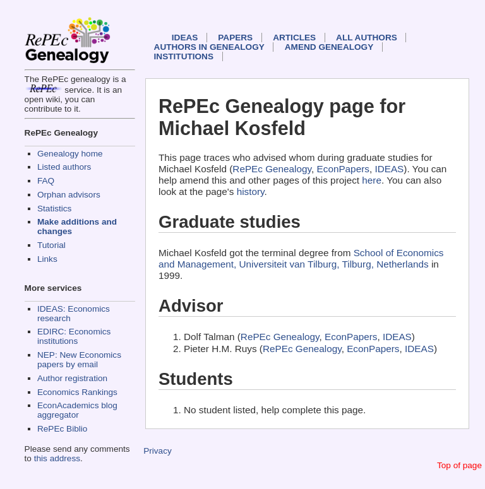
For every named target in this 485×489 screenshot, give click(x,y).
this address (57, 458)
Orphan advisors (68, 194)
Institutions (183, 56)
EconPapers (343, 168)
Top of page (459, 465)
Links (47, 259)
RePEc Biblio (62, 428)
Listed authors (64, 167)
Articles (294, 37)
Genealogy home (70, 153)
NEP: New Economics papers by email (79, 359)
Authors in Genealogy (209, 47)
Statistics (54, 208)
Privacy (157, 451)
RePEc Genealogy (271, 168)
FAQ (45, 181)
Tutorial (51, 245)
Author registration (72, 378)
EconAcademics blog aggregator (77, 410)
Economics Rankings (77, 392)
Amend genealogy (329, 47)
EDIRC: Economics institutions (74, 336)
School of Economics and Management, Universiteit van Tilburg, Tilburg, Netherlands (301, 258)
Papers (235, 37)
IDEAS (185, 37)
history (251, 191)
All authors (366, 37)
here (371, 180)
